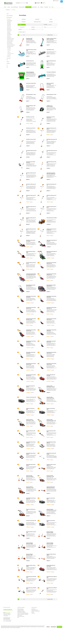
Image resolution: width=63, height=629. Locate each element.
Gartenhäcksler (9, 34)
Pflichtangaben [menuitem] (56, 0)
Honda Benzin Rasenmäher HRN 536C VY (31, 336)
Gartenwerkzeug (9, 20)
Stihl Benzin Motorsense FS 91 (31, 179)
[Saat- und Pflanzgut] (14, 7)
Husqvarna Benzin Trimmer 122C (31, 526)
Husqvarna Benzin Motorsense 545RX (50, 538)
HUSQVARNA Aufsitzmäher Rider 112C (31, 493)
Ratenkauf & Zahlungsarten (36, 605)
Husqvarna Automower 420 (31, 514)
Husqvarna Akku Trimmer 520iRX (30, 560)
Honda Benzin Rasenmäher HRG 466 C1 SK (51, 302)
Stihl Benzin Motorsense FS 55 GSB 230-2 (51, 224)
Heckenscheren (9, 29)
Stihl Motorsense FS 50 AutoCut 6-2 (51, 112)
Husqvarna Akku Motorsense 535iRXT (29, 470)
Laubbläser (8, 32)
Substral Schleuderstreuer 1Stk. (51, 56)
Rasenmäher (9, 24)
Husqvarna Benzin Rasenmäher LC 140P (30, 414)
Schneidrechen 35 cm (50, 44)
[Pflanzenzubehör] (21, 7)
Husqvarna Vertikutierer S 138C (30, 504)
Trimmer (9, 51)
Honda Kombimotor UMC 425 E (30, 426)
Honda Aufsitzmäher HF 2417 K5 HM (51, 560)
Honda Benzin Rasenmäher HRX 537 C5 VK (51, 358)
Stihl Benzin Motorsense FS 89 (31, 168)
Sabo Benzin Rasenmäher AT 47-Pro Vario (52, 246)
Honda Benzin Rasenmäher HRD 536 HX (51, 291)
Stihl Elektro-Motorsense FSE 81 (31, 145)
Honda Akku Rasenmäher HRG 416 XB (51, 336)
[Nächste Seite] (20, 29)
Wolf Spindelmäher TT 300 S (31, 88)
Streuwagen (9, 54)
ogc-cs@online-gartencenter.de (8, 604)
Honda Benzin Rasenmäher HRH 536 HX (31, 291)
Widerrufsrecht (19, 609)
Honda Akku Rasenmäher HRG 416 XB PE (30, 280)
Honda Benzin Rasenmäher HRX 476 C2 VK (31, 325)
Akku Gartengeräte (10, 43)
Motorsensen (37, 19)
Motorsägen (9, 28)
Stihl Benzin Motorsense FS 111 (51, 179)
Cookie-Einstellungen (20, 604)
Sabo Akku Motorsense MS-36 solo (31, 257)
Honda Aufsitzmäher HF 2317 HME (51, 369)
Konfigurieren (59, 626)
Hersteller (33, 26)
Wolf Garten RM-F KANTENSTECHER (29, 33)
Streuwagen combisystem (51, 66)
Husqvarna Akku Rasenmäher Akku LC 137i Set (51, 414)
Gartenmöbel (9, 58)
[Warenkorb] (43, 3)
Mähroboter (9, 23)
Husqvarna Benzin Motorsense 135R (29, 549)
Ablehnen (48, 626)
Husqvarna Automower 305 (31, 391)
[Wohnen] (42, 7)
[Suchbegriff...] (22, 3)
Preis (45, 26)
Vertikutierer (9, 25)
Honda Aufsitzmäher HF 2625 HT (30, 381)
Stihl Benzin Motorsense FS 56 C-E (51, 201)
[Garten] (9, 7)
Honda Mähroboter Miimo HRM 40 (30, 448)
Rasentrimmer (9, 30)
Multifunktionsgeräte (10, 39)
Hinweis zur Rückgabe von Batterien (22, 608)
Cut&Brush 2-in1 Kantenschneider (50, 100)
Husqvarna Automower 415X (51, 403)
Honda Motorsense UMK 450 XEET (52, 582)
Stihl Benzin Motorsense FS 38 (51, 190)
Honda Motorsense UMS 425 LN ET (31, 571)
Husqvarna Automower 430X (51, 515)
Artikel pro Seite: (50, 29)
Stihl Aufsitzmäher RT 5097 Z (52, 212)
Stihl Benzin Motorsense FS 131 (31, 190)
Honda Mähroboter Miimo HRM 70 (30, 459)
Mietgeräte (8, 56)
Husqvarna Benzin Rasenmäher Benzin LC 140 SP (51, 504)
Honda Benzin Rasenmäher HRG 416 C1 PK (51, 257)
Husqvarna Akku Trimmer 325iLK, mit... (51, 459)
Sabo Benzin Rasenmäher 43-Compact (30, 235)
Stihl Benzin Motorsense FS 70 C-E (31, 201)
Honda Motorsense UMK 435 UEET (52, 571)
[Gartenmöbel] (34, 7)
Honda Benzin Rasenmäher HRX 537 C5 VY (31, 302)
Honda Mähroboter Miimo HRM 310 (51, 437)
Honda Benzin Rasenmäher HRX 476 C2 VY (31, 369)
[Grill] (38, 7)
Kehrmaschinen (9, 42)
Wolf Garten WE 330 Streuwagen (50, 78)
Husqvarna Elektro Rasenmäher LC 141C (30, 482)
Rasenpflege (9, 47)
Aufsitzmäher (9, 21)
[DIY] (50, 7)
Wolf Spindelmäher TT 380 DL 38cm (30, 100)
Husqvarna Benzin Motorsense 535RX (29, 538)
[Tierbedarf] (46, 7)
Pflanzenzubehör (9, 17)
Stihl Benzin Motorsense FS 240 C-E (51, 123)
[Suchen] (27, 3)
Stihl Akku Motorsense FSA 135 (31, 224)
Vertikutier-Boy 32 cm (30, 55)
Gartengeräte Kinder (10, 46)
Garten (8, 13)
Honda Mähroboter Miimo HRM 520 (30, 437)
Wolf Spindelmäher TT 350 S (51, 88)
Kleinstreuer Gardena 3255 (31, 77)
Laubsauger (9, 33)
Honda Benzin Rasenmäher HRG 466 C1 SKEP (31, 313)
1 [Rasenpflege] (18, 29)
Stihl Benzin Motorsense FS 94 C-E (31, 213)
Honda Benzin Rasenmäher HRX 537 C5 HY (51, 347)
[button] (62, 1)
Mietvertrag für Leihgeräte (21, 606)
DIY (7, 65)
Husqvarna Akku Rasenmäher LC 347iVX (51, 381)
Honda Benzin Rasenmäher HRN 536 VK (51, 325)
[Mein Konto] (37, 3)
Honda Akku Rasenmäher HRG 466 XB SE (51, 280)
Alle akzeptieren (53, 626)
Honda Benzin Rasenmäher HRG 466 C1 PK (51, 269)
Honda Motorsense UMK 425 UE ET (31, 582)
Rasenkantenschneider (10, 38)
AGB (18, 611)
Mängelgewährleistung (20, 605)
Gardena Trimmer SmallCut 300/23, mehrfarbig (51, 33)
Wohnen (8, 61)
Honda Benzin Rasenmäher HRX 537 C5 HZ (31, 358)
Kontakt (33, 606)
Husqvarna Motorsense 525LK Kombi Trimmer (51, 482)
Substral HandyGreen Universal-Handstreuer (30, 67)
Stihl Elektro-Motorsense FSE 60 (52, 134)
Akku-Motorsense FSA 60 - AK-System (30, 156)
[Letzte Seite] (22, 29)
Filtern (19, 24)
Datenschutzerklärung (20, 610)
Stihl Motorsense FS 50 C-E (30, 122)
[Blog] (52, 7)
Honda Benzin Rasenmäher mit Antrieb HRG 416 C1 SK (31, 269)
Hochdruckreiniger (10, 41)
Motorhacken (9, 37)
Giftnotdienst (33, 603)
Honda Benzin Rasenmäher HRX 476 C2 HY (51, 313)
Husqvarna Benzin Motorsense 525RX (50, 526)
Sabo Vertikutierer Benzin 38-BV (30, 246)
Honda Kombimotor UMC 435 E (51, 426)
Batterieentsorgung (20, 603)
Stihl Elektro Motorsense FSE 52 (52, 145)
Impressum (33, 607)
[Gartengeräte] (28, 7)
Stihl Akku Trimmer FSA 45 (31, 133)
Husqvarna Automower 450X (51, 493)
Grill (7, 59)
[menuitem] (22, 3)
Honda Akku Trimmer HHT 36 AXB (51, 448)
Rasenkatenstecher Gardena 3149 (31, 44)
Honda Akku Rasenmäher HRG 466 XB (30, 347)
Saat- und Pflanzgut (10, 15)
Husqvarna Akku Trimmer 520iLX (51, 549)
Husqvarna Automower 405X (30, 403)
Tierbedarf (8, 63)
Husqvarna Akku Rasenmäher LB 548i (50, 392)
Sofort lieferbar (22, 26)
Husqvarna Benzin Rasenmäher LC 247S (50, 470)
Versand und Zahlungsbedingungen (22, 607)
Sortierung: (45, 24)
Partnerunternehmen (35, 604)
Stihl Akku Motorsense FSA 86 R (51, 156)
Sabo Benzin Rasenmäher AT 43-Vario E (52, 235)
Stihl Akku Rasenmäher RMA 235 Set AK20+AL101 (51, 168)
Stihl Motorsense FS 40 (30, 111)
